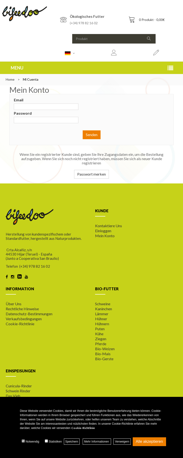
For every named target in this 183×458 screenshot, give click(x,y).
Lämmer (101, 313)
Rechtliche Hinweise (22, 308)
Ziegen (100, 338)
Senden (91, 134)
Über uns (13, 303)
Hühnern (102, 323)
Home (10, 79)
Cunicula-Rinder (19, 386)
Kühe (99, 333)
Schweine (102, 303)
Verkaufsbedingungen (24, 318)
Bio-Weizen (105, 348)
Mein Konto (105, 235)
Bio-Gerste (104, 358)
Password (23, 113)
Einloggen (103, 230)
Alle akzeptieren (149, 441)
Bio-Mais (103, 353)
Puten (100, 328)
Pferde (100, 343)
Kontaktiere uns (108, 225)
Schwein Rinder (18, 391)
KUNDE (101, 210)
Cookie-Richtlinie (20, 323)
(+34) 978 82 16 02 (84, 23)
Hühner (101, 318)
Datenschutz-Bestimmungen (29, 313)
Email (18, 100)
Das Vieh (13, 396)
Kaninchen (103, 308)
